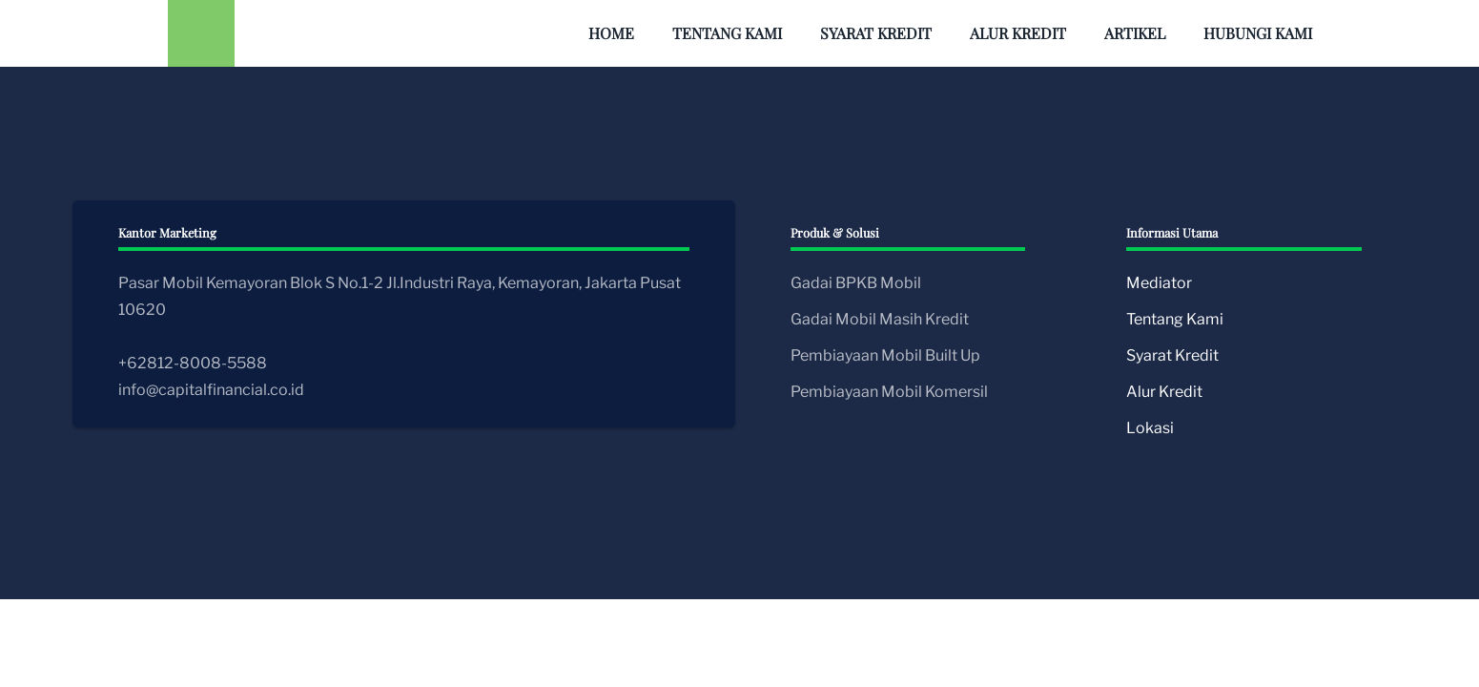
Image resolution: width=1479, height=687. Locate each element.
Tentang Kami (727, 33)
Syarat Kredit (876, 33)
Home (611, 33)
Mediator (1159, 283)
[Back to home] (201, 33)
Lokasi (1150, 428)
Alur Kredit (1018, 33)
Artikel (1134, 33)
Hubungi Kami (1257, 33)
